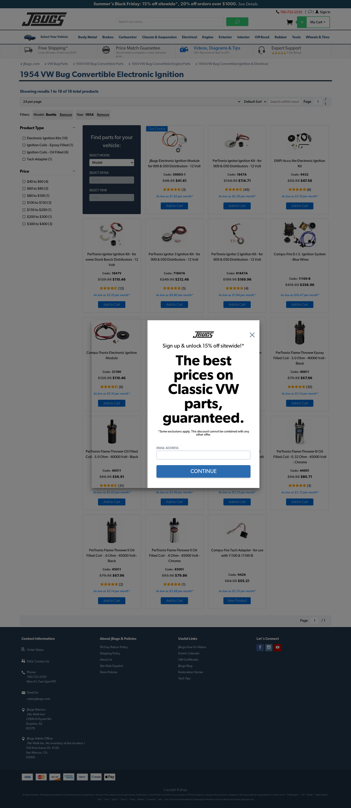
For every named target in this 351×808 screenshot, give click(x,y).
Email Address (167, 448)
